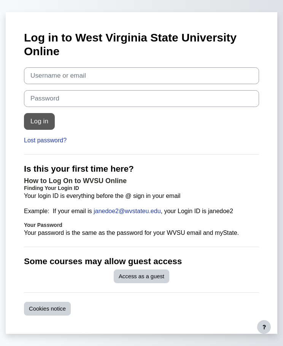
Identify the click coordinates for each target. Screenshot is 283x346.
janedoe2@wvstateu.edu (127, 211)
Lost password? (45, 140)
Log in (39, 121)
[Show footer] (264, 327)
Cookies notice (47, 309)
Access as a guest (141, 276)
